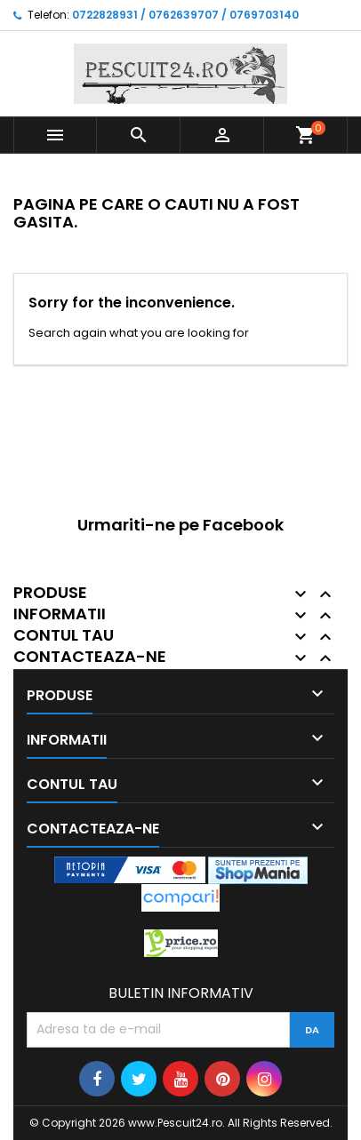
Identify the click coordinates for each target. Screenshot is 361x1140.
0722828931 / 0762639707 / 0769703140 (185, 14)
